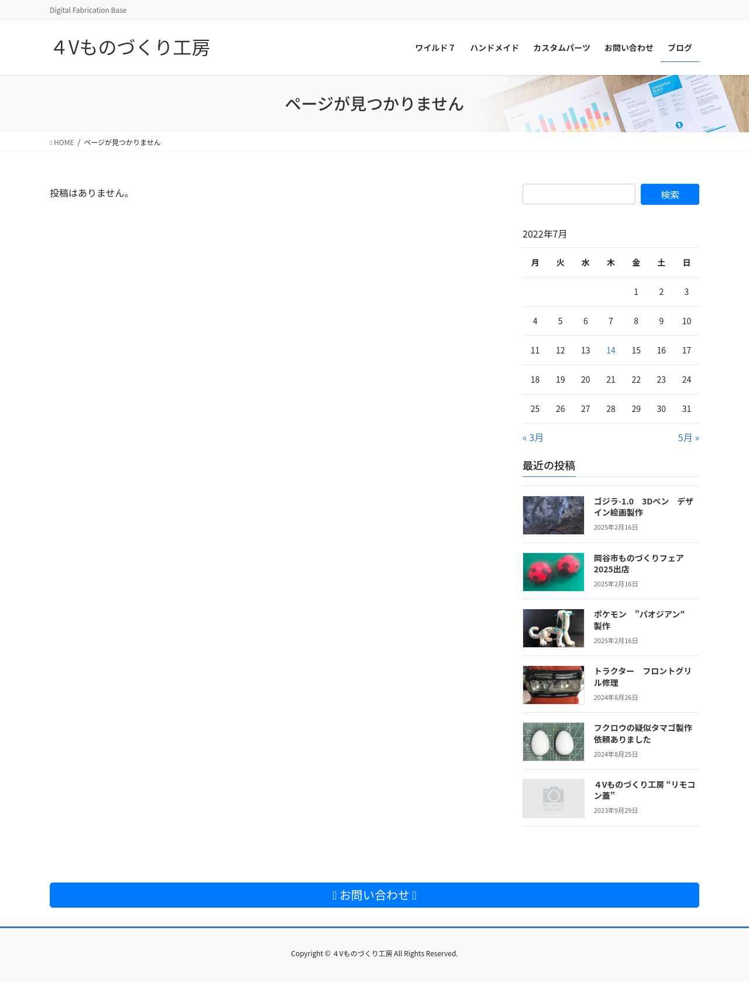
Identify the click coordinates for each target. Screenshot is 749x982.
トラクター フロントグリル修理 (643, 676)
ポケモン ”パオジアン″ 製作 (643, 619)
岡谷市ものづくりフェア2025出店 (639, 563)
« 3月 (533, 437)
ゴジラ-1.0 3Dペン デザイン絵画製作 (644, 507)
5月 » (688, 437)
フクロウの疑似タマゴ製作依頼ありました (643, 733)
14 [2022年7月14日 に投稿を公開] (611, 350)
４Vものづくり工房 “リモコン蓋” (645, 790)
